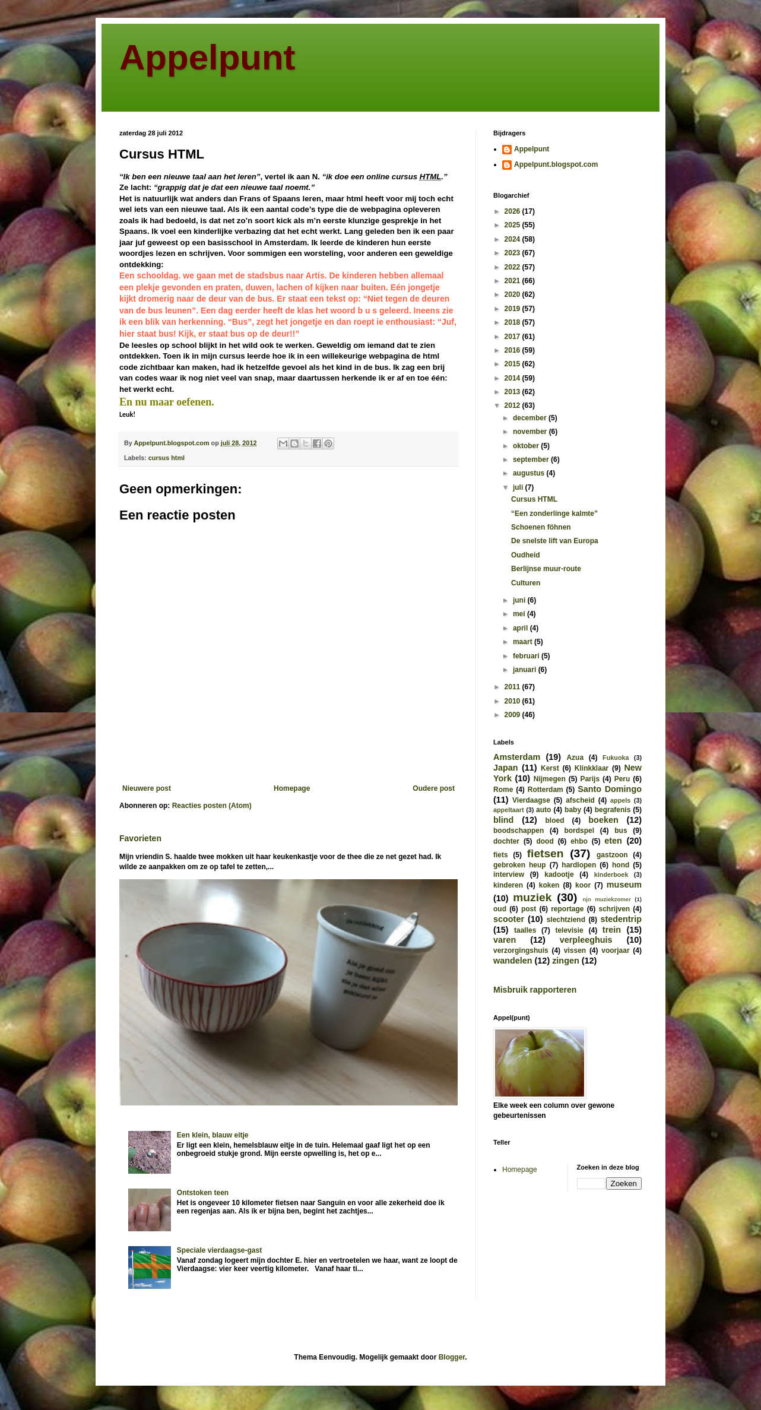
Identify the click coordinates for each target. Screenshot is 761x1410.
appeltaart (508, 809)
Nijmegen (550, 779)
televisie (569, 930)
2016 (513, 350)
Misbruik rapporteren (534, 989)
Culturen (525, 583)
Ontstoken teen (203, 1193)
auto (543, 810)
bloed (554, 820)
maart (523, 642)
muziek (532, 897)
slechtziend (566, 919)
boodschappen (518, 830)
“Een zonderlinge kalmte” (554, 513)
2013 (513, 392)
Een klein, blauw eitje (213, 1135)
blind (503, 820)
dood (544, 841)
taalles (525, 930)
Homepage (292, 788)
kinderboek (611, 874)
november (531, 431)
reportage (567, 909)
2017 (513, 336)
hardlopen (579, 865)
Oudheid (525, 555)
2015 (513, 364)
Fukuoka (616, 757)
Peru (622, 779)
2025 (513, 225)
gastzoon (612, 855)
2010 (513, 701)
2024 (513, 239)
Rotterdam (545, 789)
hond (620, 865)
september (532, 459)
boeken (603, 820)
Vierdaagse (531, 800)
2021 (513, 281)
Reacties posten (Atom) (212, 805)
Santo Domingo (610, 789)
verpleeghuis (586, 940)
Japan (505, 767)
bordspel (579, 830)
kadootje (558, 874)
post (528, 909)
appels (620, 800)
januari (525, 670)
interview (508, 874)
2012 (513, 405)
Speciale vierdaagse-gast (219, 1250)
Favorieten (140, 838)
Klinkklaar (591, 768)
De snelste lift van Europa (554, 541)
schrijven (614, 909)
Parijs (590, 779)
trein (612, 929)
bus (620, 830)
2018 (513, 322)
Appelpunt (207, 57)
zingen (565, 960)
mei (520, 614)
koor (583, 885)
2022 (513, 267)
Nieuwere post (146, 788)
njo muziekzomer (606, 899)
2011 (513, 687)
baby (573, 810)
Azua (575, 757)
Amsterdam (516, 757)
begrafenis (613, 810)
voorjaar (615, 950)
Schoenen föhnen (541, 527)
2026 (513, 211)
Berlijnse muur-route (546, 569)
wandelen (512, 960)
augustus (530, 473)
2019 (513, 309)
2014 (513, 378)
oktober (527, 446)
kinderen (508, 885)
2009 (513, 715)
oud (499, 909)
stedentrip (621, 919)
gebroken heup (519, 865)
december (530, 418)
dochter (506, 841)
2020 (513, 294)
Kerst (550, 768)
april (521, 628)
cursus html (166, 457)
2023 (513, 253)
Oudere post (434, 788)
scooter (508, 919)
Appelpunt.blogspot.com (556, 164)
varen (504, 940)
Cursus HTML (534, 499)
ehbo (579, 841)
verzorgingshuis (520, 950)
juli (519, 487)
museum (624, 884)
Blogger (452, 1357)
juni (520, 600)
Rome (503, 789)
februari (527, 656)
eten (613, 840)
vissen (575, 950)
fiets (500, 855)
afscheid (580, 800)
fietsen (545, 853)
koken (549, 885)
